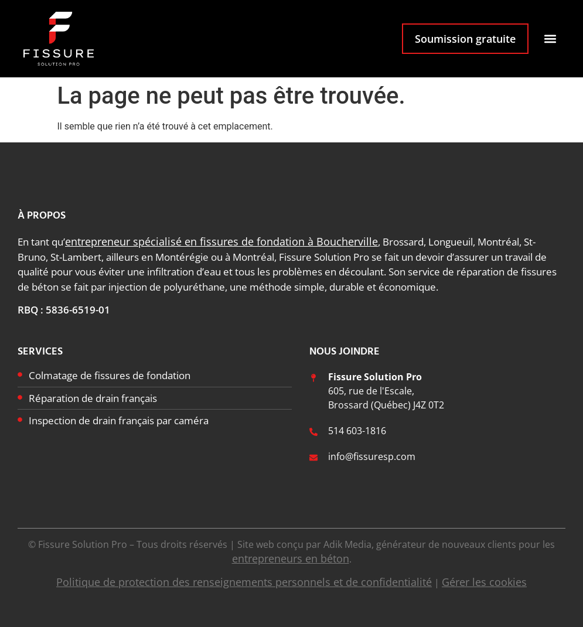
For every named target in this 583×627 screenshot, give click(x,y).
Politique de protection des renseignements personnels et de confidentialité (244, 582)
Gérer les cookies (484, 582)
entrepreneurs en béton (290, 558)
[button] (550, 39)
